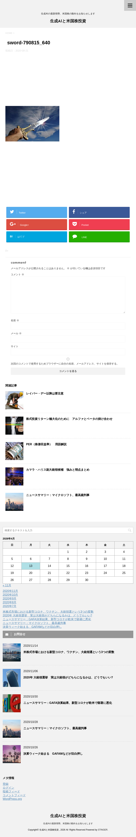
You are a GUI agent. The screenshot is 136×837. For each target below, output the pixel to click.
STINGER (102, 830)
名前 (15, 320)
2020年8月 (10, 602)
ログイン (8, 787)
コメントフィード (14, 795)
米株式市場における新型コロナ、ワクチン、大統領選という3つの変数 (48, 611)
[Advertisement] (68, 79)
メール (16, 333)
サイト (14, 346)
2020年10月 (10, 594)
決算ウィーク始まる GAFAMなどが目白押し (32, 626)
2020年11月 (10, 590)
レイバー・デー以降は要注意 (45, 393)
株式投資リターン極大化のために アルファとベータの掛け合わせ (69, 418)
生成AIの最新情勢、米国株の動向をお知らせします (68, 823)
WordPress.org (12, 798)
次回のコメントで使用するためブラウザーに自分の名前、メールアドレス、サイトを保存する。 (65, 363)
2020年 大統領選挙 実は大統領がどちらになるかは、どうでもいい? (47, 615)
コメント (17, 274)
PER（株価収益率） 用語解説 (46, 444)
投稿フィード (11, 791)
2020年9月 (10, 598)
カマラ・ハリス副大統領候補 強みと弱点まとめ (57, 469)
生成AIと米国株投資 (68, 21)
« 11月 (7, 585)
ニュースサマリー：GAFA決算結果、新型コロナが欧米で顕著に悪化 (47, 619)
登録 (5, 783)
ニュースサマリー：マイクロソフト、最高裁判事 (57, 495)
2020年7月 (10, 606)
